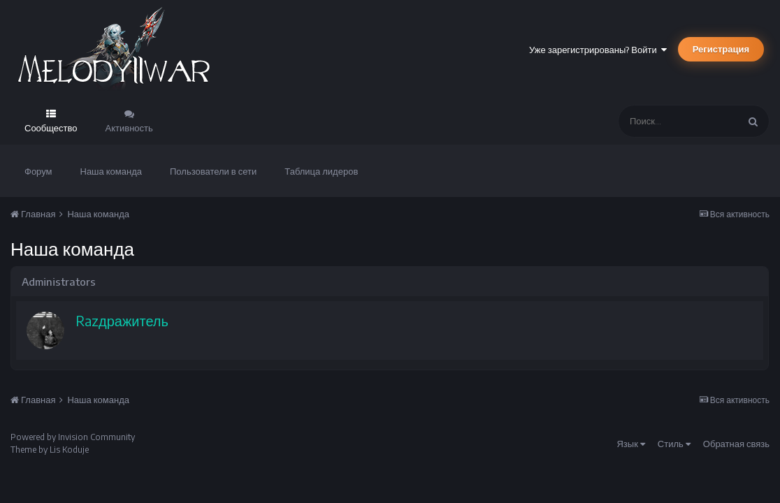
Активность (129, 127)
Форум (38, 171)
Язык (630, 443)
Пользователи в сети (213, 171)
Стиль (674, 443)
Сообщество (51, 127)
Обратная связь (736, 443)
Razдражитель (121, 320)
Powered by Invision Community (72, 437)
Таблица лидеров (321, 171)
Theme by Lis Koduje (49, 449)
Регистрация (721, 48)
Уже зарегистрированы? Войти (598, 49)
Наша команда (111, 171)
